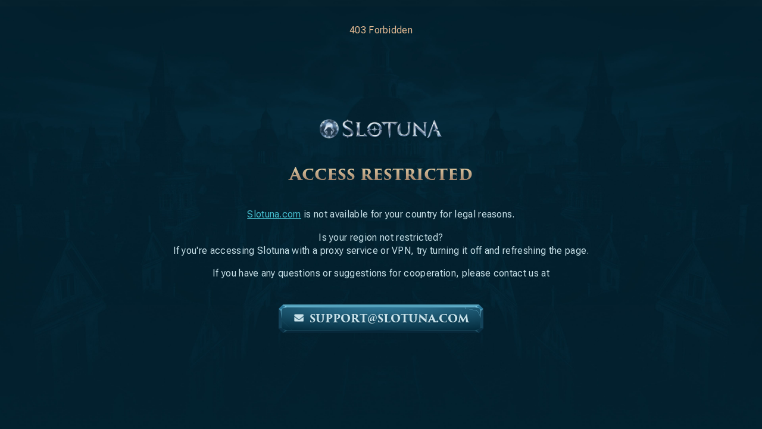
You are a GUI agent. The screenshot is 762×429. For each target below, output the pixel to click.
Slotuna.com (274, 214)
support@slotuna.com (381, 318)
